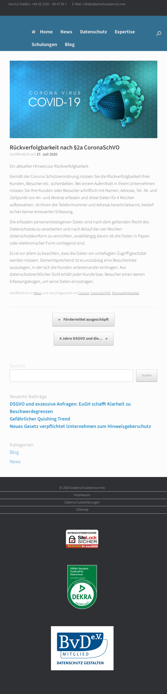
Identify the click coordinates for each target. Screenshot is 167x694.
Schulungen (44, 44)
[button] (159, 33)
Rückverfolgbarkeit (125, 293)
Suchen (17, 365)
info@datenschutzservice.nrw (104, 4)
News (66, 31)
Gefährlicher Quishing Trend (40, 419)
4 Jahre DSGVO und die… (84, 339)
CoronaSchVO (101, 293)
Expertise (125, 31)
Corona (83, 293)
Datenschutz (93, 31)
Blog (70, 44)
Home (42, 31)
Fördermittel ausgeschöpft (83, 320)
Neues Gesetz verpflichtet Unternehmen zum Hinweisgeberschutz (80, 426)
